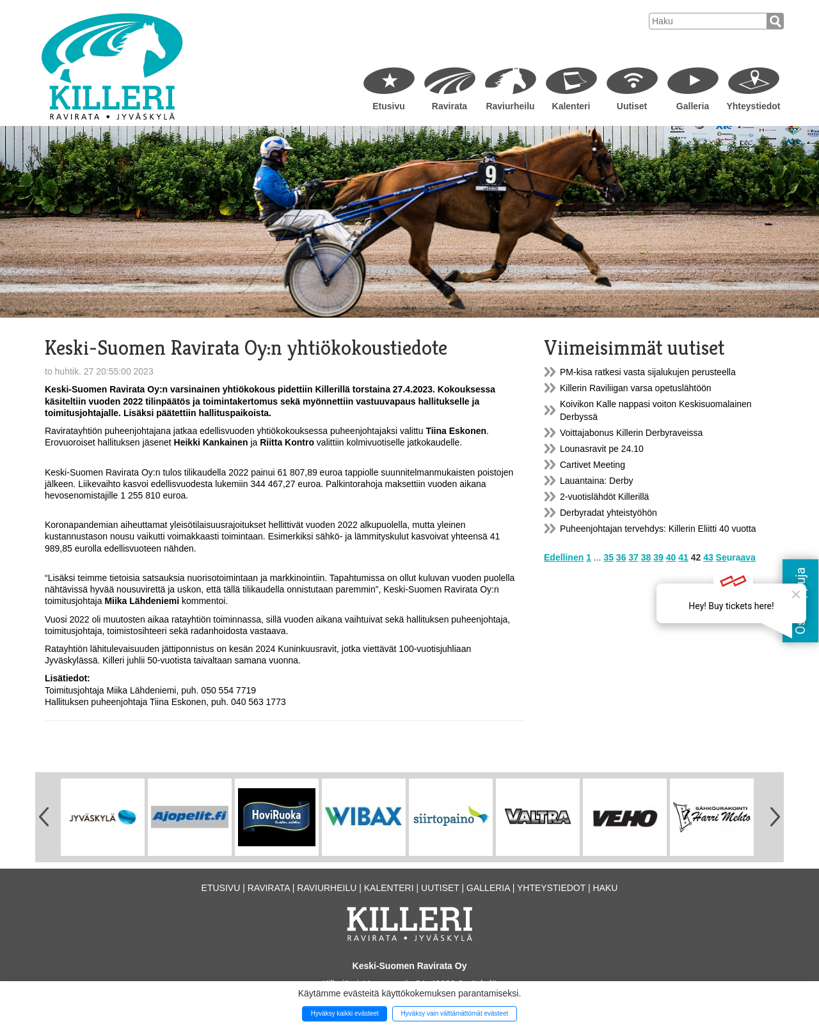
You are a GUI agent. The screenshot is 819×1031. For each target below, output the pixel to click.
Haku (604, 888)
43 (708, 557)
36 (621, 557)
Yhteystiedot (753, 106)
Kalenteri (571, 106)
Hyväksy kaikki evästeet (345, 1013)
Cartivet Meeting (592, 465)
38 (646, 557)
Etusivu (388, 106)
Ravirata (449, 106)
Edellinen (564, 557)
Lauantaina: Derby (596, 481)
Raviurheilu (510, 106)
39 (658, 557)
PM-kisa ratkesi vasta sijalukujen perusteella (648, 372)
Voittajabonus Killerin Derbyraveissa (631, 433)
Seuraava (736, 557)
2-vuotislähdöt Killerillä (604, 497)
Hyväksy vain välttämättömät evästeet (454, 1013)
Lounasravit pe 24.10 (602, 449)
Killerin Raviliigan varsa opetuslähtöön (636, 388)
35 (608, 557)
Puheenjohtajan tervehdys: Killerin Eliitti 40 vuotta (658, 528)
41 (683, 557)
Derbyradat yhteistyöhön (608, 513)
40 (671, 557)
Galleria (692, 106)
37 (633, 557)
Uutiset (632, 106)
